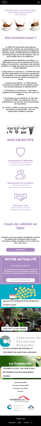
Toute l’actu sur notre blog (20, 280)
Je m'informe (20, 249)
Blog (19, 422)
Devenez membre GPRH (20, 385)
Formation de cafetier (20, 388)
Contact (20, 391)
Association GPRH (20, 382)
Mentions (12, 422)
